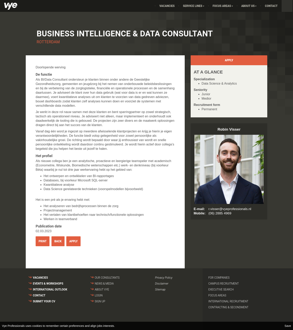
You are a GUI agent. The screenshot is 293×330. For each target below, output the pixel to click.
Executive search (221, 289)
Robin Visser (229, 129)
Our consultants (107, 277)
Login (99, 295)
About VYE (102, 289)
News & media (104, 283)
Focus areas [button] (223, 6)
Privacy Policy (163, 277)
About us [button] (249, 6)
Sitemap (160, 289)
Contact (271, 6)
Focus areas (217, 295)
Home (149, 6)
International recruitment (228, 301)
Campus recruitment (223, 283)
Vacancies (167, 6)
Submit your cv (44, 301)
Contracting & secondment (228, 307)
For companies (219, 277)
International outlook (50, 289)
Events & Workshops (48, 283)
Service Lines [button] (193, 6)
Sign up (100, 301)
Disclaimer (161, 283)
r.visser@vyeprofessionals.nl (229, 209)
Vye (10, 6)
